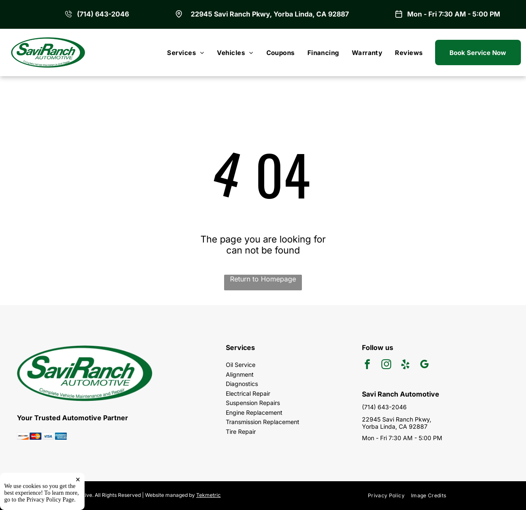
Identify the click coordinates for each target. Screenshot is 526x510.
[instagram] (386, 365)
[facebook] (367, 365)
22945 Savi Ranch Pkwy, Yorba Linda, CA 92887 (270, 14)
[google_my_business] (424, 365)
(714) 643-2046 (103, 14)
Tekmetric (208, 495)
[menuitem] (186, 52)
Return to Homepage (263, 279)
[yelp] (405, 365)
